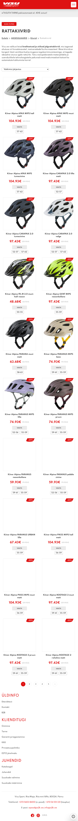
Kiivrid (33, 38)
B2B (3, 713)
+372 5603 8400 (27, 802)
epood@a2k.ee (36, 808)
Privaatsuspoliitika (11, 748)
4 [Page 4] (42, 684)
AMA (44, 815)
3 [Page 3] (35, 684)
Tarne (4, 732)
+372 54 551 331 (53, 802)
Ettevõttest (7, 702)
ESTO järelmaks (9, 753)
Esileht (5, 38)
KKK (4, 742)
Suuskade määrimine (12, 783)
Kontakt (5, 707)
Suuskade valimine (11, 778)
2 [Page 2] (29, 684)
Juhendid (6, 772)
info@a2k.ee (50, 808)
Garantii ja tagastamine (13, 737)
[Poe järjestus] (25, 69)
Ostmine (6, 726)
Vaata (19, 127)
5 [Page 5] (48, 684)
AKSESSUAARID (19, 38)
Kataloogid (7, 767)
